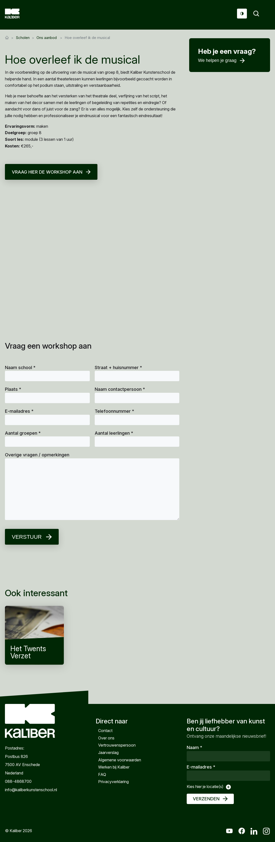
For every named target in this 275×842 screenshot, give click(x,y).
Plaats (13, 389)
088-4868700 (18, 781)
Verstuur (27, 537)
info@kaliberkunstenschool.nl (30, 789)
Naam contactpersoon (120, 389)
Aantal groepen (23, 433)
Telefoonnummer (114, 411)
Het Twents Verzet (34, 635)
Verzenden (206, 798)
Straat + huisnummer (118, 367)
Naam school (20, 367)
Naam (194, 747)
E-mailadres (19, 411)
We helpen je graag (217, 60)
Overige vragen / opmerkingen (37, 454)
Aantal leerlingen (114, 433)
